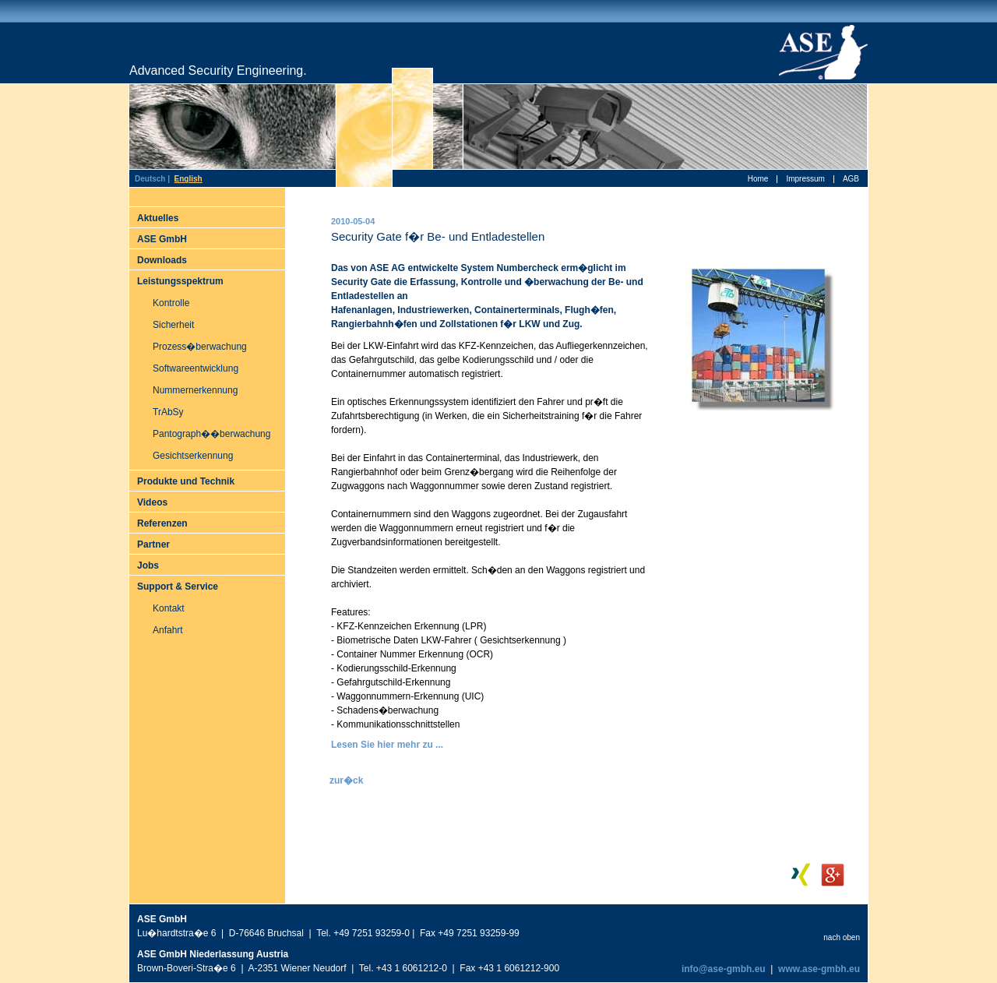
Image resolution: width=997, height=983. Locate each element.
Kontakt (169, 608)
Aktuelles (157, 218)
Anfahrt (168, 630)
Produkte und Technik (185, 481)
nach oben (841, 937)
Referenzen (162, 523)
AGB (851, 178)
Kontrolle (171, 303)
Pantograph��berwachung (211, 433)
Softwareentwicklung (195, 368)
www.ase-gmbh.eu (819, 969)
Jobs (148, 565)
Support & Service (177, 586)
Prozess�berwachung (200, 346)
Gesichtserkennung (193, 455)
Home (758, 178)
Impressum (805, 178)
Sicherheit (173, 324)
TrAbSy (168, 412)
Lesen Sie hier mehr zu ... (387, 744)
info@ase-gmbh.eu (722, 969)
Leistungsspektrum (180, 281)
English (188, 178)
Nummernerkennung (195, 390)
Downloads (162, 260)
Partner (153, 544)
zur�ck (346, 780)
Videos (152, 502)
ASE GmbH (162, 239)
